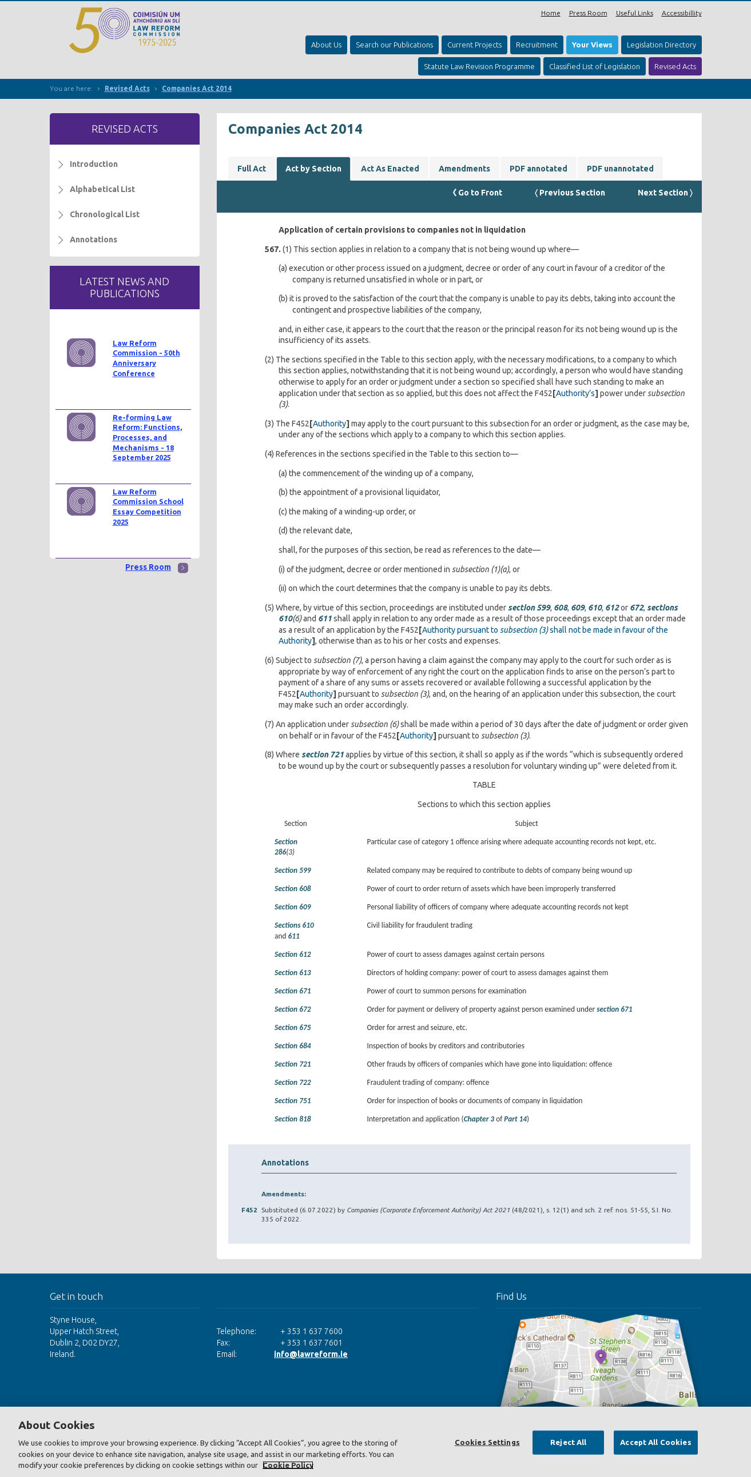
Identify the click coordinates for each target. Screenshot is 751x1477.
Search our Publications (394, 45)
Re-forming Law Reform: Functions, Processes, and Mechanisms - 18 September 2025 (147, 437)
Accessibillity (682, 13)
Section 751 (293, 1100)
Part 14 (515, 1119)
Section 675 (293, 1027)
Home (551, 13)
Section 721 (293, 1064)
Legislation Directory (661, 45)
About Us (326, 45)
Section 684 (293, 1046)
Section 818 (293, 1119)
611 (325, 618)
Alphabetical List (102, 189)
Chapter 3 (479, 1119)
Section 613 (293, 972)
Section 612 (293, 954)
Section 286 (286, 847)
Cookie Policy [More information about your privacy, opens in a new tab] (288, 1465)
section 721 (322, 754)
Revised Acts (675, 66)
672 (636, 607)
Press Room (588, 13)
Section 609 (293, 907)
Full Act (251, 168)
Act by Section (313, 168)
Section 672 (293, 1009)
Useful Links (634, 13)
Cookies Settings (487, 1442)
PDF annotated (538, 168)
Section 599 (293, 870)
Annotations (93, 239)
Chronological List (105, 214)
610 (595, 607)
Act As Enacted (390, 168)
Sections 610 (294, 925)
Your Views (592, 45)
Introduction (94, 164)
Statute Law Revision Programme (479, 66)
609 (578, 607)
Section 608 (293, 888)
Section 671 (293, 991)
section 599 (529, 607)
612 (612, 607)
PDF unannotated (620, 168)
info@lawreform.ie (311, 1354)
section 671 (614, 1009)
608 (560, 607)
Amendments (464, 168)
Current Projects (474, 45)
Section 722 (293, 1082)
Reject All (568, 1442)
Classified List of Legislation (594, 66)
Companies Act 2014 (197, 88)
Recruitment (537, 45)
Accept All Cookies (655, 1442)
